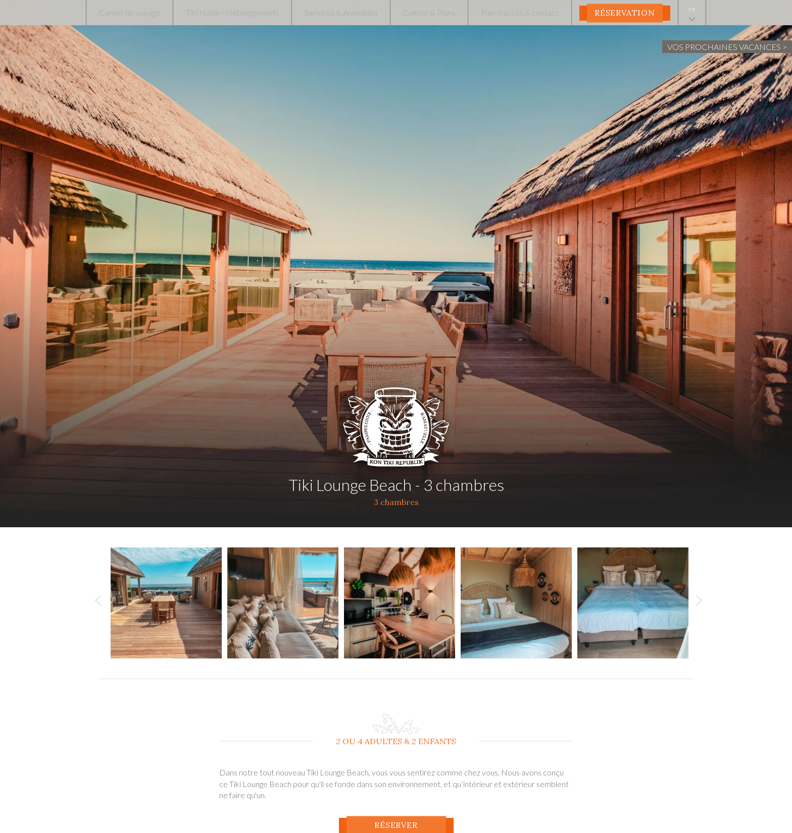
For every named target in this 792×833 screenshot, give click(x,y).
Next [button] (699, 602)
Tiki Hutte (396, 423)
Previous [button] (98, 602)
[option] (169, 602)
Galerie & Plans (429, 12)
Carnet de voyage (129, 12)
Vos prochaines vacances (724, 46)
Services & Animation (341, 12)
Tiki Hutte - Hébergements (232, 12)
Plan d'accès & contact (520, 12)
